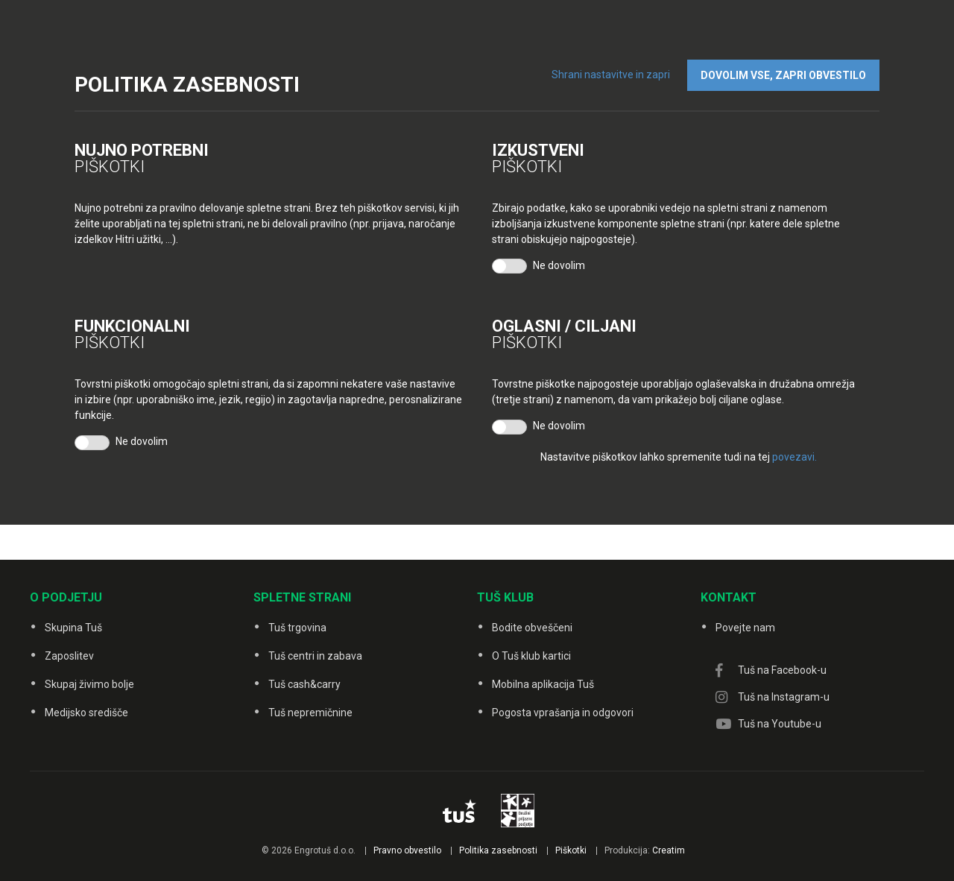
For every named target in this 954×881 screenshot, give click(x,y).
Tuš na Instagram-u (784, 697)
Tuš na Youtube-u (779, 724)
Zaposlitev (69, 656)
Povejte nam (745, 628)
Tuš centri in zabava (315, 656)
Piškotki (571, 850)
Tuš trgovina (297, 628)
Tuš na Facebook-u (782, 670)
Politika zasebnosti (498, 850)
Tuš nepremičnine (310, 713)
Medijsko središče (86, 713)
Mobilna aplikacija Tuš (543, 684)
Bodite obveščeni (532, 628)
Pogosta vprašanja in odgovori (563, 713)
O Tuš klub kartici (531, 656)
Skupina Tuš (73, 628)
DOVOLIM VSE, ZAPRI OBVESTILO (783, 75)
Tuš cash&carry (304, 684)
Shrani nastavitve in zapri (611, 74)
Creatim (668, 850)
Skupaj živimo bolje (89, 684)
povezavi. (794, 457)
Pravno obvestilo (407, 850)
